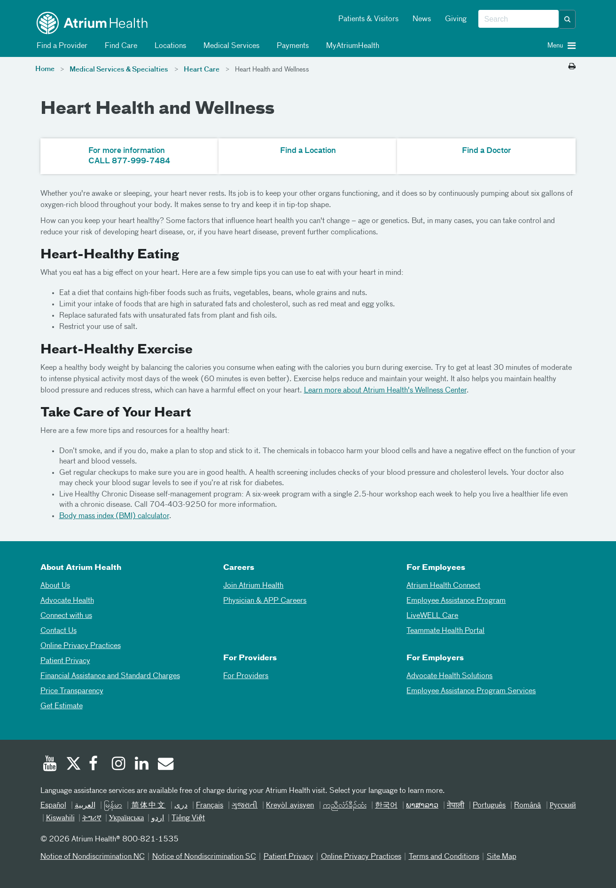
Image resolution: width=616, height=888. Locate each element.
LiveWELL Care (432, 616)
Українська (126, 818)
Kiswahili (60, 818)
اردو (157, 818)
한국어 (386, 805)
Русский (563, 805)
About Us (55, 586)
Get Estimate (61, 706)
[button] (568, 19)
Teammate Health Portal (445, 631)
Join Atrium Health (253, 586)
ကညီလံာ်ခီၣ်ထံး (344, 805)
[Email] (165, 764)
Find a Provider (60, 46)
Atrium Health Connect (443, 586)
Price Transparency (71, 691)
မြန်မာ (113, 805)
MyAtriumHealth (351, 46)
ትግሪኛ (91, 818)
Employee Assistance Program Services (471, 691)
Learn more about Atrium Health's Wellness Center (385, 390)
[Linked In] (142, 764)
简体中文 (148, 805)
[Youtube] (49, 764)
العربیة (85, 805)
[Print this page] (572, 67)
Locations (168, 46)
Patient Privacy (65, 661)
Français (209, 805)
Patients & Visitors (368, 19)
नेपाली (455, 805)
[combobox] (518, 19)
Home (45, 69)
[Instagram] (118, 764)
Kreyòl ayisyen (290, 805)
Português (489, 805)
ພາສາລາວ (422, 805)
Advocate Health (67, 601)
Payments (291, 46)
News (422, 19)
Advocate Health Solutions (449, 676)
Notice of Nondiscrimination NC (92, 857)
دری (180, 805)
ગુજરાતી (244, 805)
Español (53, 805)
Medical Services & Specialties (119, 69)
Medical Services (229, 46)
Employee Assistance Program (456, 601)
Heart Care (201, 69)
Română (527, 805)
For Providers (245, 676)
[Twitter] (72, 764)
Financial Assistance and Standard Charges (110, 676)
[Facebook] (95, 764)
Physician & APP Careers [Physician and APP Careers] (264, 601)
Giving (456, 19)
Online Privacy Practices (80, 646)
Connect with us (66, 616)
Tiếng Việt (188, 818)
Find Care (119, 46)
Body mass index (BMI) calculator (114, 516)
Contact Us (58, 631)
